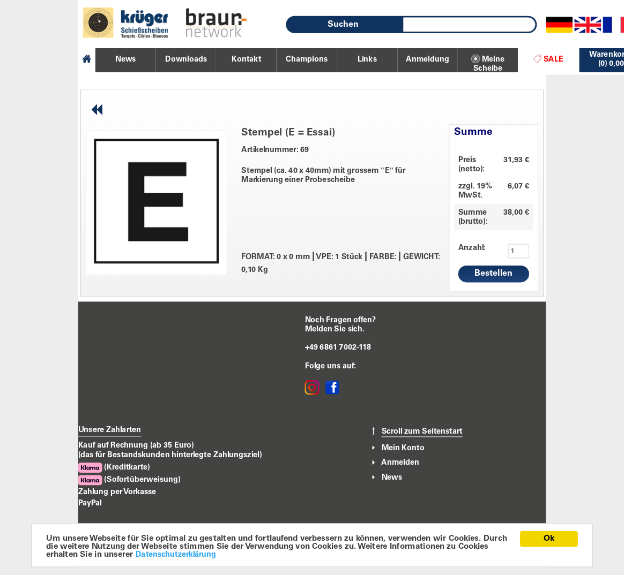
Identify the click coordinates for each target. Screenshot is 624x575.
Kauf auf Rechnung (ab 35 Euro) (136, 445)
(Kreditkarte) (114, 468)
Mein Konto (403, 448)
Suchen (343, 24)
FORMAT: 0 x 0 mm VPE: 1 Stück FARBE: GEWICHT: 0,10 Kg (340, 263)
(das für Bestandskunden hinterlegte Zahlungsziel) (170, 455)
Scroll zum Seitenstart (422, 431)
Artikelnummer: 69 (275, 150)
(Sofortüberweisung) (129, 480)
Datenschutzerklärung (176, 555)
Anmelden (400, 462)
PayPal (90, 503)
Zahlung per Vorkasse (117, 492)
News (392, 477)
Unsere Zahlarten (110, 430)
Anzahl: (465, 248)
